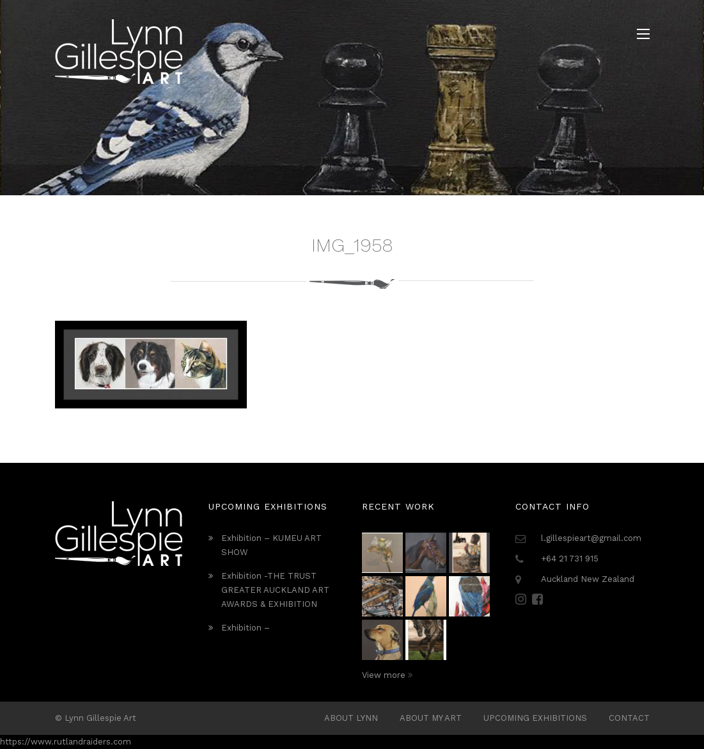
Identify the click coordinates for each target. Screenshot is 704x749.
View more (387, 675)
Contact (629, 718)
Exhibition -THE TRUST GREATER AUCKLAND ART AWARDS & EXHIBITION (275, 590)
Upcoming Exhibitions (535, 718)
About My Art (431, 718)
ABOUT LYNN (351, 718)
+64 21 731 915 (569, 558)
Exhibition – (245, 627)
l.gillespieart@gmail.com (591, 538)
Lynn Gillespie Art (100, 718)
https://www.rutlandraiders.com (65, 741)
